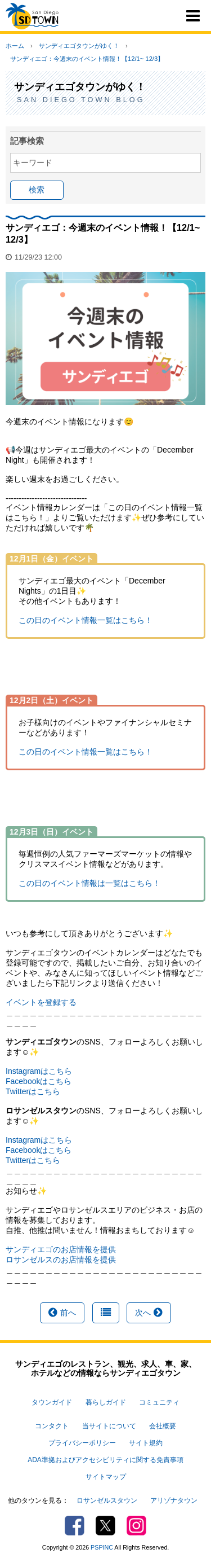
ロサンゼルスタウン (107, 1500)
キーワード (32, 162)
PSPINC (102, 1547)
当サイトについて (109, 1426)
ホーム (15, 45)
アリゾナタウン (173, 1500)
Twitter (105, 1525)
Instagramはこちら (39, 1071)
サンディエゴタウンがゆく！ (79, 45)
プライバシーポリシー (82, 1443)
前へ (62, 1312)
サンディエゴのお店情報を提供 (61, 1249)
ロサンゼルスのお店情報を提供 (61, 1259)
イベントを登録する (41, 1002)
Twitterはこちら (33, 1091)
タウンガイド (52, 1402)
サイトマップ (106, 1477)
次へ (149, 1312)
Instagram (136, 1525)
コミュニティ (159, 1402)
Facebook (74, 1525)
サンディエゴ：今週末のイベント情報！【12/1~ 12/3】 (87, 58)
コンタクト (52, 1426)
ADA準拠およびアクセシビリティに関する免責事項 (105, 1460)
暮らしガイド (106, 1402)
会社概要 (162, 1426)
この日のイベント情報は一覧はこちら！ (89, 883)
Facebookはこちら (38, 1081)
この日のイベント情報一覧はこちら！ (85, 620)
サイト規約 (146, 1443)
